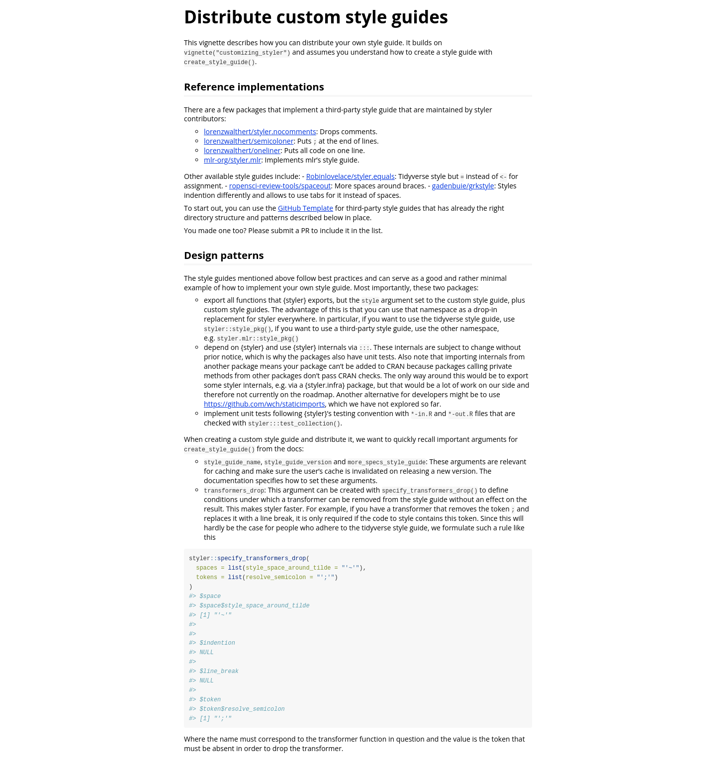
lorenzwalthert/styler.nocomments (260, 131)
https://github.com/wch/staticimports (264, 404)
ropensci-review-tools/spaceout (280, 185)
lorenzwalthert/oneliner (242, 150)
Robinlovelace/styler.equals (350, 176)
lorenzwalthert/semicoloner (248, 141)
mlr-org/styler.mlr (232, 160)
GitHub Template (305, 208)
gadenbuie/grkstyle (463, 185)
